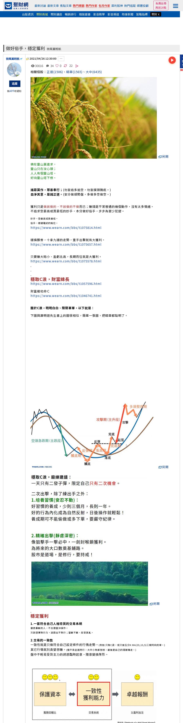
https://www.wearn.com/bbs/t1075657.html (65, 244)
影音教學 (99, 14)
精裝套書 (85, 14)
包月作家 (104, 5)
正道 (50, 72)
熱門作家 (91, 5)
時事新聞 (127, 14)
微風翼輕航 (54, 49)
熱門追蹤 (130, 5)
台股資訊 (28, 14)
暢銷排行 (70, 14)
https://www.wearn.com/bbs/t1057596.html (65, 283)
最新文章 (53, 5)
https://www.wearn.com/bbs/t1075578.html (65, 261)
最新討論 (40, 5)
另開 (163, 156)
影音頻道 (113, 14)
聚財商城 (42, 14)
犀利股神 (117, 5)
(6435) (97, 72)
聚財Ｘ (155, 14)
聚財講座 (56, 14)
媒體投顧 (143, 5)
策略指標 (142, 14)
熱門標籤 (78, 5)
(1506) (58, 72)
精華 (69, 72)
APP (11, 91)
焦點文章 (66, 5)
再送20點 (160, 7)
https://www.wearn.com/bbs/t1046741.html (65, 295)
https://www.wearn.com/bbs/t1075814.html (65, 227)
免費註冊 (161, 3)
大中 (89, 72)
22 (71, 65)
